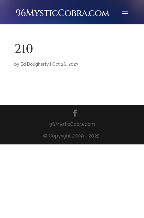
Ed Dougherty (35, 64)
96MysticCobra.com (62, 13)
